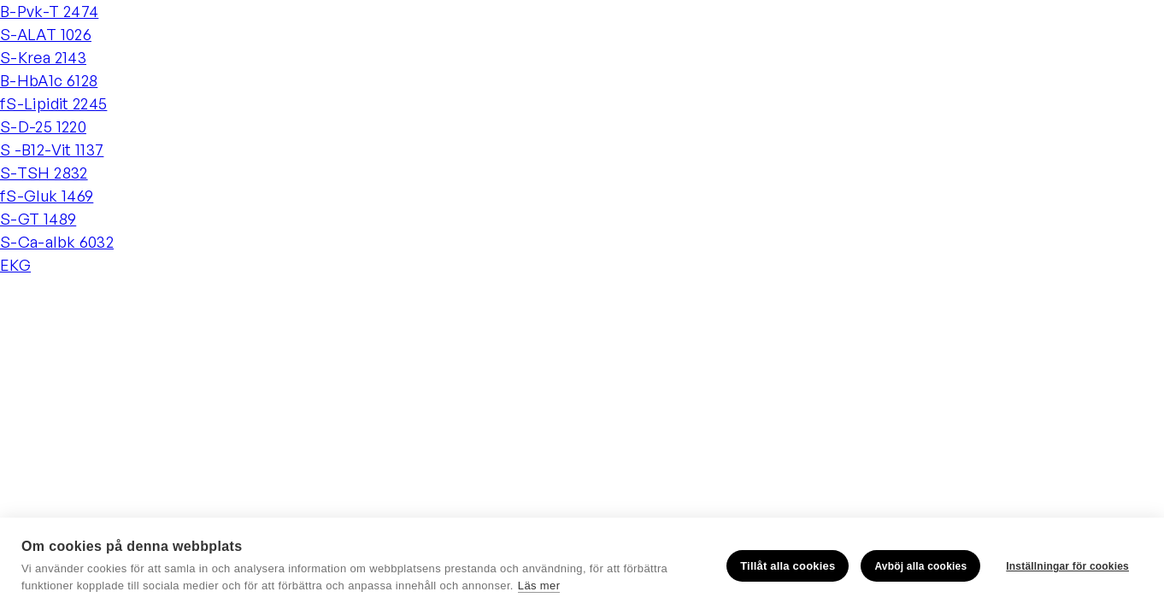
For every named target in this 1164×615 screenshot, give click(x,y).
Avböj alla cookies (920, 566)
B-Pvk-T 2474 (49, 11)
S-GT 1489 (38, 218)
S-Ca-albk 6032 (57, 241)
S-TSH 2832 (44, 172)
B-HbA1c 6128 (48, 80)
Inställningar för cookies (1067, 566)
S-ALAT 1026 (45, 34)
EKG (15, 264)
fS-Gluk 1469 (46, 195)
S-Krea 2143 (43, 57)
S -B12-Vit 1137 (51, 149)
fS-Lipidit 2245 (53, 103)
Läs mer (539, 585)
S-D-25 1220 (43, 126)
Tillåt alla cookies (787, 565)
